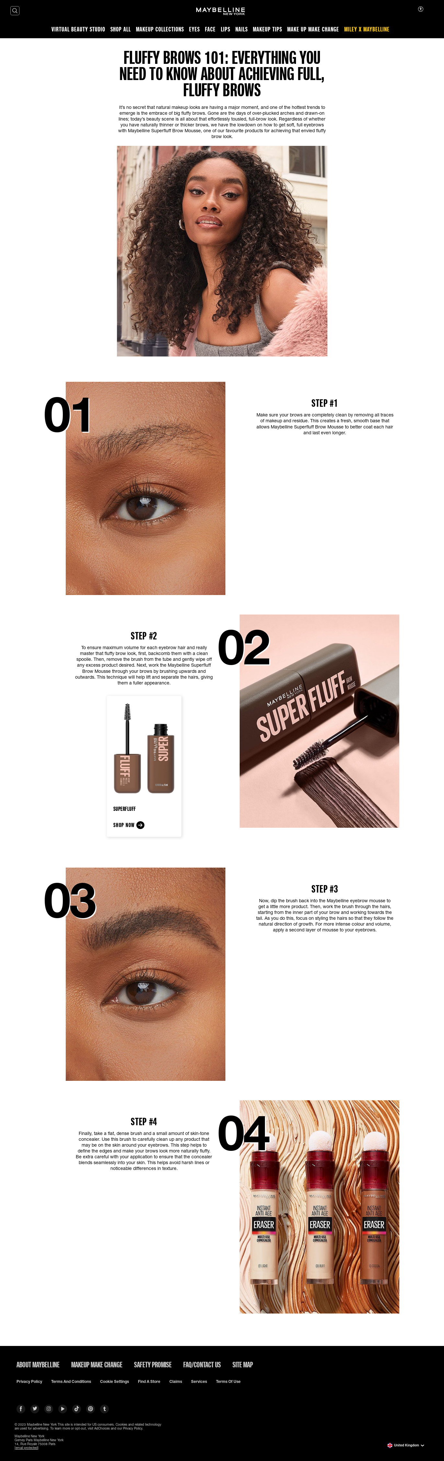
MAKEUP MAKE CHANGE (96, 1364)
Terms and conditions (71, 1381)
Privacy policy (29, 1381)
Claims (175, 1381)
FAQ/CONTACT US (202, 1364)
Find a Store (149, 1381)
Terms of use (228, 1381)
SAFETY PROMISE (153, 1364)
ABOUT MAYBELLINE (38, 1364)
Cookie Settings (114, 1381)
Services (199, 1381)
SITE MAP (243, 1364)
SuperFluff (124, 808)
